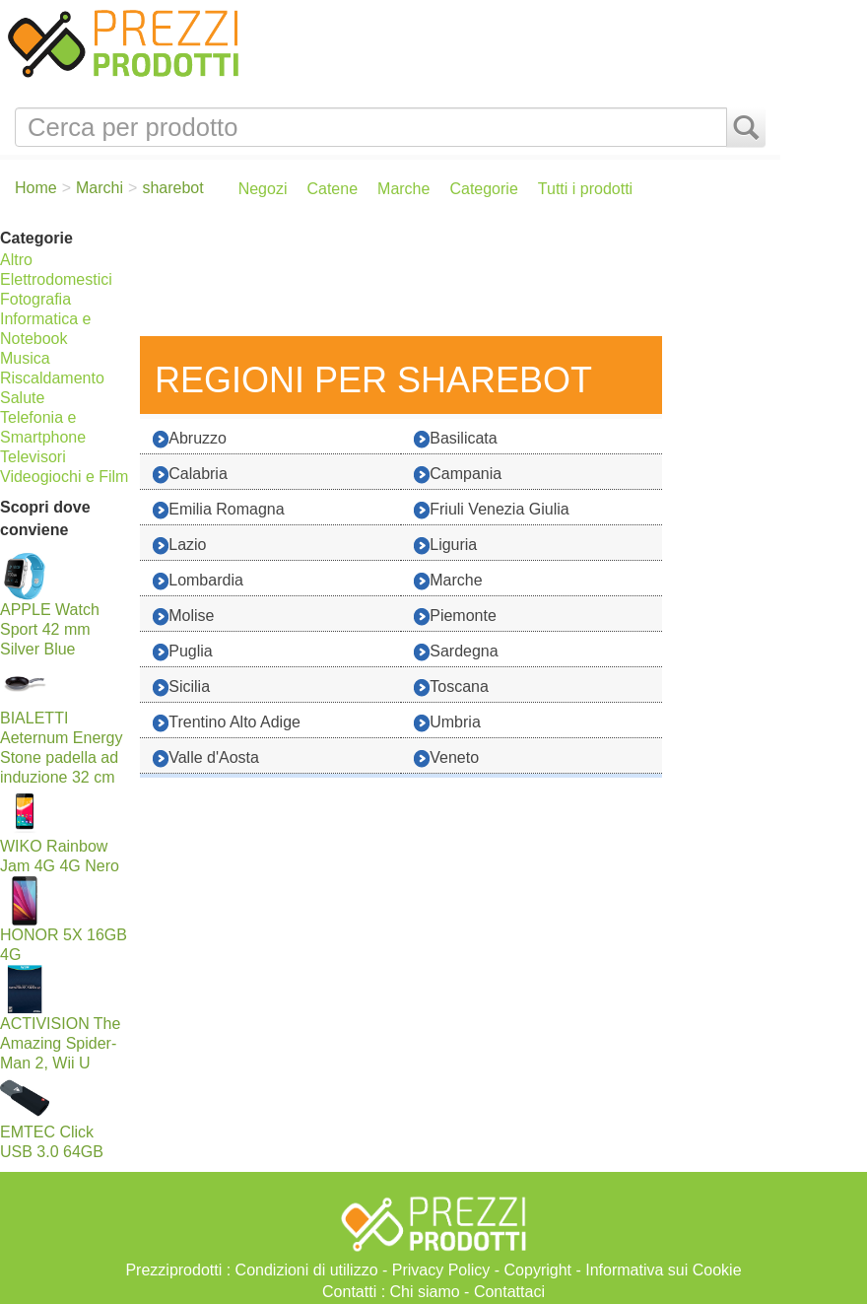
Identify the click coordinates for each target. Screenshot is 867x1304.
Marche (403, 188)
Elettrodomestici (56, 279)
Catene (332, 188)
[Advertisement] (455, 277)
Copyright (537, 1270)
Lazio (179, 545)
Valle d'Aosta (206, 758)
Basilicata (455, 439)
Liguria (445, 545)
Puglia (182, 652)
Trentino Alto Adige (226, 723)
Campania (457, 474)
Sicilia (181, 687)
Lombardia (198, 581)
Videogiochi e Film (64, 476)
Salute (22, 397)
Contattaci (509, 1291)
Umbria (447, 723)
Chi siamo (425, 1291)
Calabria (190, 474)
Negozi (263, 188)
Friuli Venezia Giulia (491, 510)
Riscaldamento (52, 378)
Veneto (446, 758)
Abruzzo (190, 439)
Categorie (483, 188)
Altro (16, 259)
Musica (25, 358)
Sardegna (456, 652)
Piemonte (455, 616)
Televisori (33, 456)
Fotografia (35, 299)
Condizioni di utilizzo (306, 1270)
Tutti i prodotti (585, 188)
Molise (183, 616)
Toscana (451, 687)
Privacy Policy (441, 1270)
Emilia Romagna (218, 510)
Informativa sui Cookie (663, 1270)
